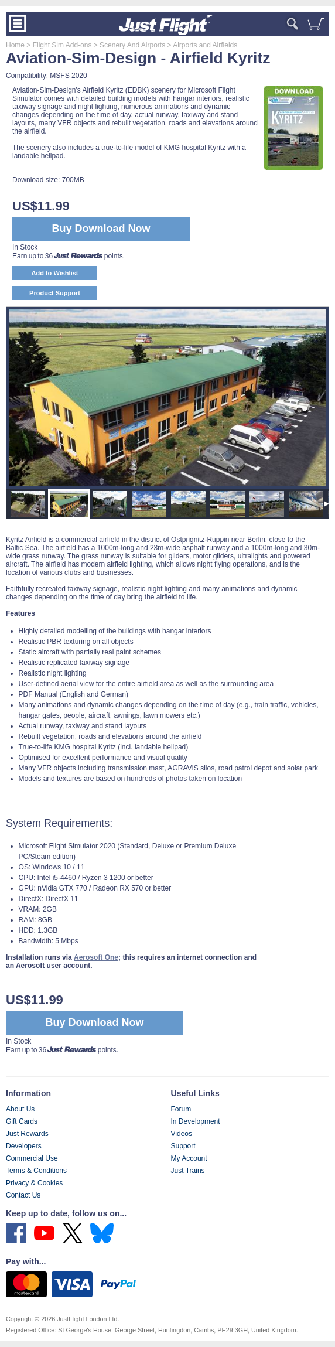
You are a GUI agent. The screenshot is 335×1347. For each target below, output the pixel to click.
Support (183, 1146)
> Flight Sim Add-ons (58, 45)
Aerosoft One (96, 957)
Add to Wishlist (55, 273)
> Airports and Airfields (201, 45)
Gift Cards (21, 1121)
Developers (24, 1146)
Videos (181, 1134)
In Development (195, 1121)
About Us (20, 1109)
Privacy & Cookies (34, 1183)
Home (15, 45)
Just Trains (188, 1171)
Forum (181, 1109)
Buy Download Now (95, 1022)
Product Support (54, 292)
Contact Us (23, 1195)
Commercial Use (32, 1158)
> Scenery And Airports (128, 45)
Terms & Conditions (36, 1171)
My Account (189, 1158)
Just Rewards (27, 1134)
